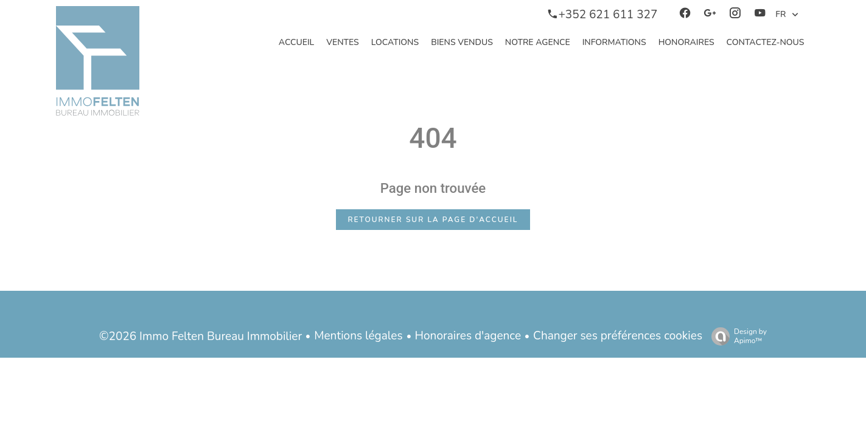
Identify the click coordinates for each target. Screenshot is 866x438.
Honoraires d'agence (468, 336)
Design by (736, 336)
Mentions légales (358, 336)
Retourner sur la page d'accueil (433, 219)
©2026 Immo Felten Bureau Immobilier (200, 336)
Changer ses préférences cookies (617, 336)
